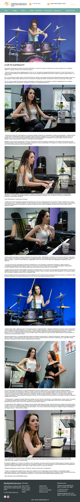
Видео (32, 10)
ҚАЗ (74, 4)
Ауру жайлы (26, 486)
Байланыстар (70, 10)
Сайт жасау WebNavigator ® (40, 499)
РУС (72, 4)
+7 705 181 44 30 (36, 3)
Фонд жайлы (26, 490)
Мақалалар (39, 10)
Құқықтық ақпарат (45, 490)
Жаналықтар (48, 10)
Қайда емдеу (26, 488)
